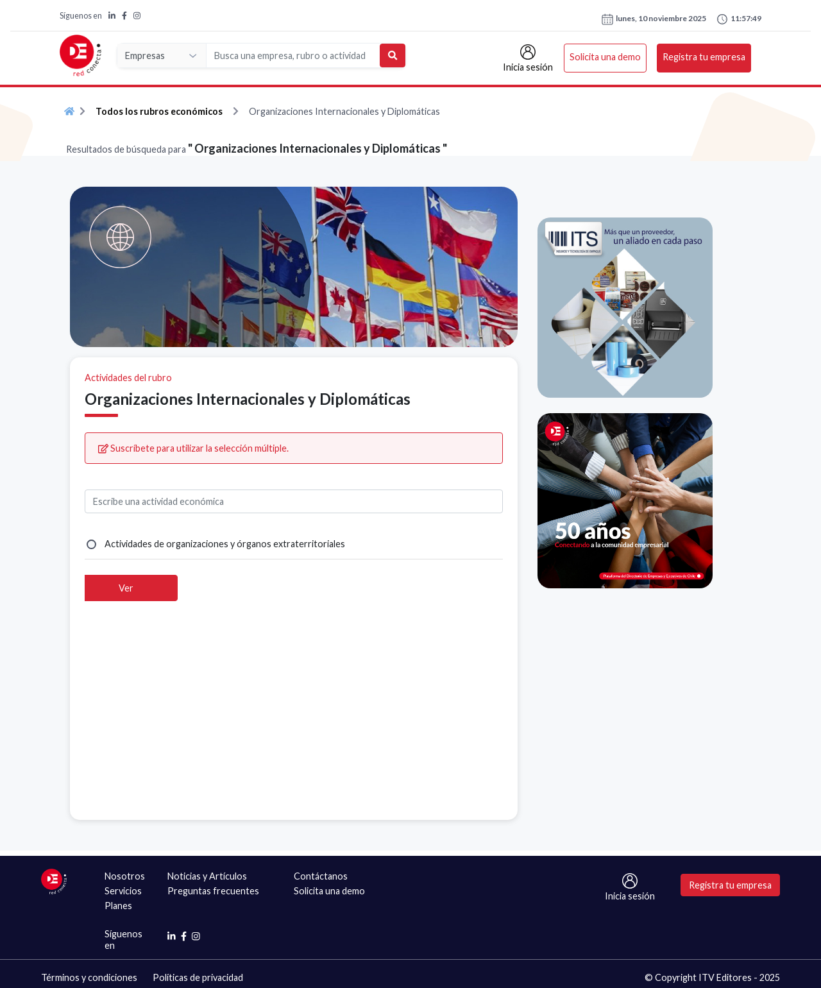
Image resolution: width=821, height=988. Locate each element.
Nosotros (125, 876)
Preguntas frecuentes (213, 890)
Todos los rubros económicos (159, 111)
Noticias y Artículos (207, 876)
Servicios (123, 890)
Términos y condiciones (89, 977)
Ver (126, 588)
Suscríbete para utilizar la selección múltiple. (193, 448)
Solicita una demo (605, 56)
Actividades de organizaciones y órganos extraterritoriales (225, 543)
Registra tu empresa (704, 56)
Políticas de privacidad (198, 977)
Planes (118, 905)
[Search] (293, 55)
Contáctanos (321, 876)
